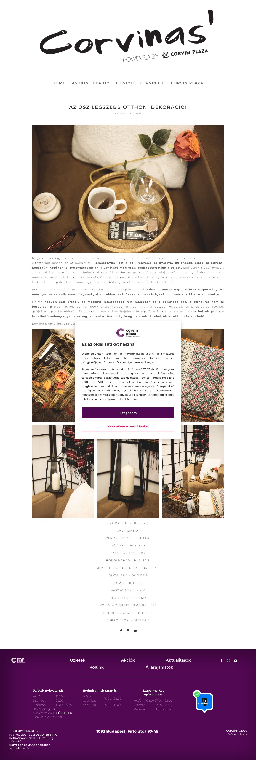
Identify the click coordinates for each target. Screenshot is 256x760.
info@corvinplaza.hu (24, 730)
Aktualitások (178, 660)
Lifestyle (125, 83)
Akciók (128, 660)
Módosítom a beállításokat (128, 426)
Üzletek (77, 660)
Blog (131, 113)
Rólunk (96, 667)
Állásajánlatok (159, 667)
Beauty (101, 83)
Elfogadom (128, 413)
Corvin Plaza (187, 83)
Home (58, 83)
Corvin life (153, 83)
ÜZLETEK (65, 713)
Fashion (79, 83)
